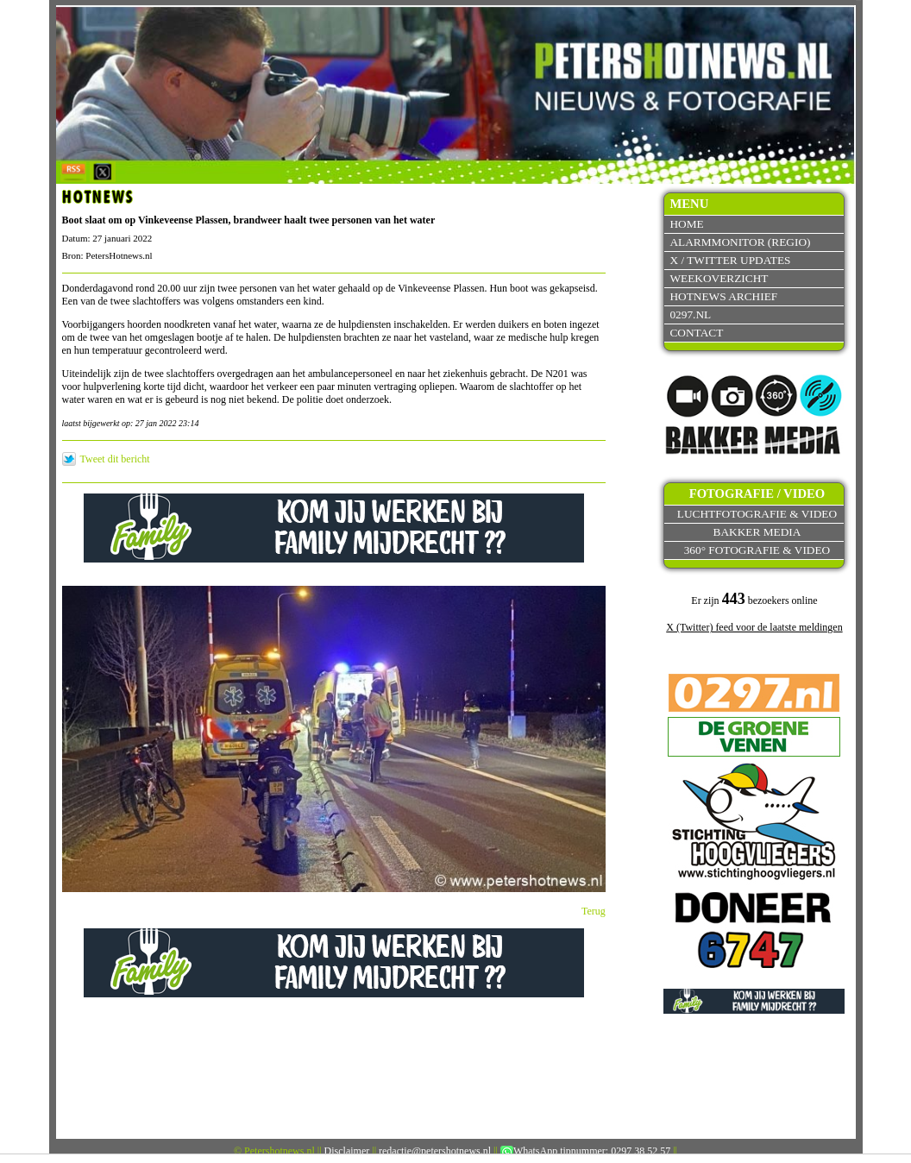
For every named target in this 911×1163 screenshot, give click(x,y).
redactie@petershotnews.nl (435, 1151)
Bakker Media (757, 531)
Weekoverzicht (718, 278)
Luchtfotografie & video (757, 513)
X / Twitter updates (729, 260)
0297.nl (690, 314)
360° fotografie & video (757, 550)
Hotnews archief (723, 296)
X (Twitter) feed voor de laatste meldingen (754, 627)
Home (686, 223)
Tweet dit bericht (115, 459)
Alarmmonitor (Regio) (739, 242)
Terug (593, 911)
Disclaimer (347, 1151)
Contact (696, 332)
